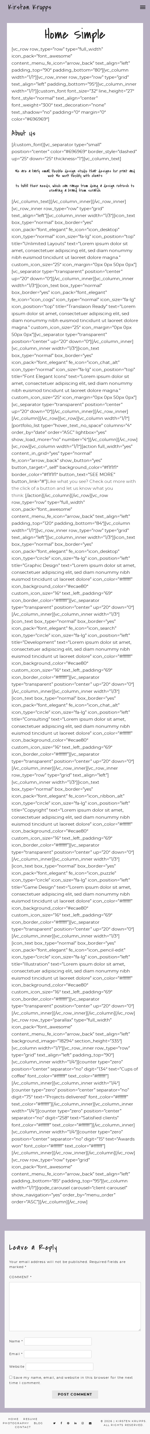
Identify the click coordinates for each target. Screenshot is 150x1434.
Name (16, 1341)
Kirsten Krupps (29, 7)
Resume (30, 1419)
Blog (38, 1423)
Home (13, 1419)
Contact (23, 1427)
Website (17, 1366)
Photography (16, 1423)
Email (16, 1354)
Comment (20, 1277)
